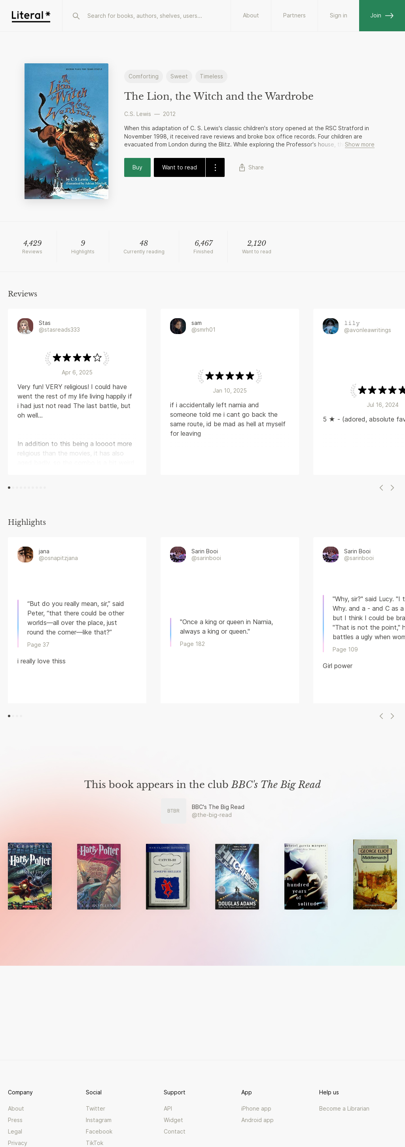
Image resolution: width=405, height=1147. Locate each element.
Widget (173, 1120)
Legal (15, 1131)
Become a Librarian (344, 1108)
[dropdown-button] (215, 167)
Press (15, 1120)
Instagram (99, 1120)
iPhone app (256, 1108)
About (251, 15)
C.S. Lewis (137, 113)
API (168, 1108)
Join (382, 15)
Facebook (99, 1131)
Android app (257, 1120)
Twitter (95, 1108)
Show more (360, 144)
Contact (174, 1131)
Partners (294, 15)
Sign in (338, 15)
